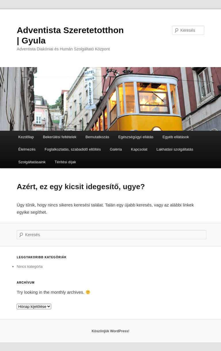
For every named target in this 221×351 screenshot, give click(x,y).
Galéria (116, 149)
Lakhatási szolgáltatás (175, 149)
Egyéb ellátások (176, 137)
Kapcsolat (139, 149)
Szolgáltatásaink (32, 162)
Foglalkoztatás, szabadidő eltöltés (73, 149)
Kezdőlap (26, 137)
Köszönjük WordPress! (110, 331)
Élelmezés (27, 149)
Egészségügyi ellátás (135, 137)
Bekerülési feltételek (59, 137)
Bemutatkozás (97, 137)
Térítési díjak (65, 162)
